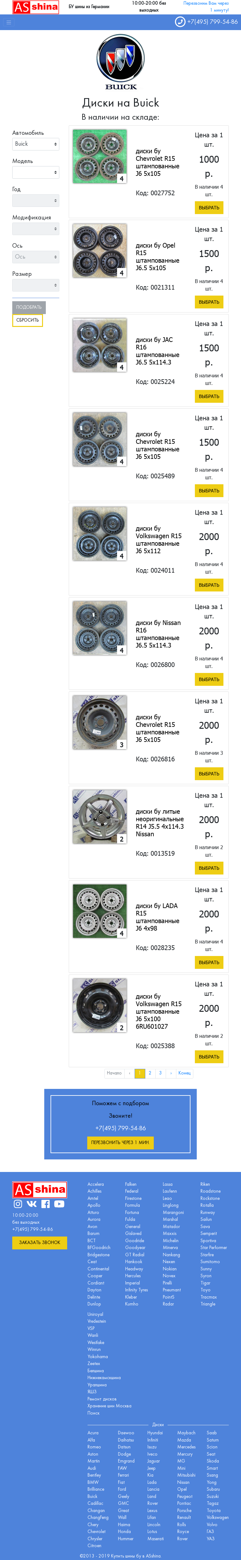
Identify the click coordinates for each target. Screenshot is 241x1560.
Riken (205, 1184)
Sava (205, 1227)
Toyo (206, 1290)
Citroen (94, 1546)
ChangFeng (98, 1517)
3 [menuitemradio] (160, 1073)
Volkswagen (218, 1517)
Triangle (208, 1304)
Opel (182, 1489)
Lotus (152, 1532)
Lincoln (153, 1525)
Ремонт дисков (102, 1399)
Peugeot (184, 1496)
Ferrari (123, 1475)
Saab (212, 1433)
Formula (132, 1205)
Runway (208, 1213)
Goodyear (135, 1248)
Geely (123, 1496)
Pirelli (167, 1283)
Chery (93, 1525)
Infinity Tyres (136, 1290)
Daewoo (126, 1433)
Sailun (206, 1219)
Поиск (93, 1413)
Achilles (94, 1191)
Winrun (94, 1349)
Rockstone (210, 1198)
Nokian (170, 1269)
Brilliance (96, 1489)
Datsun (124, 1447)
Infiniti (152, 1440)
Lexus (152, 1511)
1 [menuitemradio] (139, 1073)
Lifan (151, 1517)
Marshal (170, 1219)
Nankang (171, 1255)
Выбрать (209, 207)
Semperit (209, 1234)
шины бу (133, 1556)
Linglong (171, 1205)
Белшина (96, 1371)
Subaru (213, 1489)
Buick (92, 1496)
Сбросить (27, 320)
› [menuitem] (171, 1073)
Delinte (94, 1297)
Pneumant (172, 1290)
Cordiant (96, 1283)
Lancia (153, 1489)
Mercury (185, 1454)
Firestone (133, 1198)
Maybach (186, 1433)
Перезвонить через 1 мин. (120, 1143)
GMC (123, 1503)
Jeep (151, 1468)
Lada (152, 1482)
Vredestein (97, 1321)
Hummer (125, 1539)
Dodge (124, 1454)
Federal (131, 1191)
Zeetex (94, 1364)
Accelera (96, 1184)
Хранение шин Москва (109, 1406)
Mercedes (186, 1447)
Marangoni (173, 1213)
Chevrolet (96, 1532)
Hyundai (155, 1433)
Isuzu (152, 1447)
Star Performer (214, 1248)
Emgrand (126, 1461)
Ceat (92, 1262)
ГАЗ (210, 1532)
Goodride (134, 1241)
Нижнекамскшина (104, 1378)
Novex (169, 1276)
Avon (92, 1227)
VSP (91, 1328)
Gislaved (133, 1234)
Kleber (131, 1297)
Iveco (152, 1454)
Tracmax (209, 1297)
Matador (171, 1227)
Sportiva (208, 1241)
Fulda (130, 1219)
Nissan (183, 1482)
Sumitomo (210, 1262)
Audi (92, 1468)
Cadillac (95, 1503)
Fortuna (132, 1213)
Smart (212, 1468)
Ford (122, 1489)
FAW (122, 1468)
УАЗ (211, 1539)
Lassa (168, 1184)
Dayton (94, 1290)
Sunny (206, 1269)
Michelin (171, 1241)
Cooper (95, 1276)
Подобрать (29, 307)
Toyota (214, 1511)
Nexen (169, 1262)
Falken (131, 1184)
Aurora (94, 1219)
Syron (206, 1276)
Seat (211, 1454)
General (132, 1227)
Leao (167, 1198)
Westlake (96, 1343)
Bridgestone (99, 1255)
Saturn (213, 1440)
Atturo (93, 1213)
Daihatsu (126, 1440)
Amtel (93, 1198)
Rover (182, 1539)
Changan (96, 1511)
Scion (212, 1447)
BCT (92, 1241)
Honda (124, 1532)
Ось (17, 246)
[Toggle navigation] (8, 22)
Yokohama (98, 1357)
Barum (93, 1234)
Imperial (132, 1283)
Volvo (212, 1525)
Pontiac (184, 1503)
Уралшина (97, 1385)
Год (16, 189)
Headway (134, 1269)
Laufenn (170, 1191)
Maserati (155, 1539)
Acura (93, 1433)
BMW (93, 1482)
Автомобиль (28, 133)
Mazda (184, 1440)
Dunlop (94, 1304)
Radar (168, 1304)
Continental (98, 1269)
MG (181, 1461)
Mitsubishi (186, 1475)
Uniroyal (95, 1314)
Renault (184, 1517)
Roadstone (211, 1191)
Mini (181, 1468)
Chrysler (95, 1539)
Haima (124, 1525)
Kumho (131, 1304)
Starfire (207, 1255)
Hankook (133, 1262)
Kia (150, 1475)
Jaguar (153, 1461)
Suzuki (213, 1496)
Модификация (31, 218)
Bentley (94, 1475)
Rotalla (207, 1205)
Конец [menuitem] (184, 1073)
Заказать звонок (39, 1243)
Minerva (170, 1248)
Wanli (93, 1335)
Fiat (121, 1482)
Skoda (213, 1461)
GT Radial (134, 1255)
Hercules (133, 1276)
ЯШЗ (92, 1392)
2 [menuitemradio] (150, 1073)
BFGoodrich (99, 1248)
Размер (22, 274)
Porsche (184, 1511)
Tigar (205, 1283)
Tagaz (213, 1503)
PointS (168, 1297)
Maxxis (169, 1234)
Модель (22, 161)
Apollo (94, 1205)
